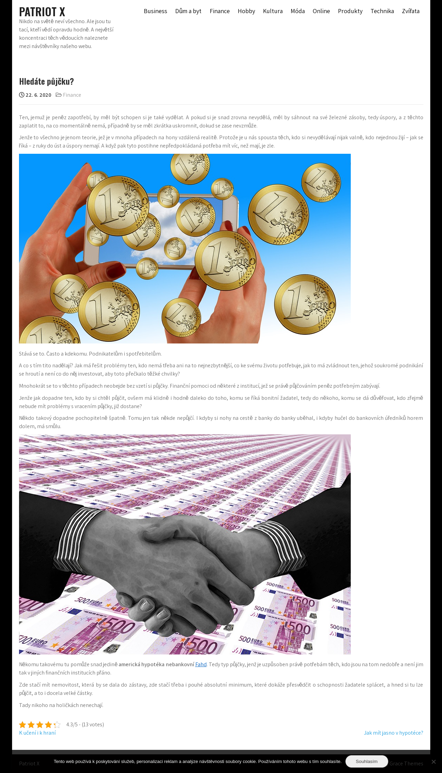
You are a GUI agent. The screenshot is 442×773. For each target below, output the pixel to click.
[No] (433, 761)
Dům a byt (188, 11)
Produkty (350, 11)
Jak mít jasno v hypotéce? (393, 732)
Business (155, 11)
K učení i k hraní (37, 732)
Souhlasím (367, 761)
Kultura (273, 11)
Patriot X (42, 11)
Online (321, 11)
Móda (298, 11)
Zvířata (411, 11)
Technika (382, 11)
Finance (220, 11)
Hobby (246, 11)
